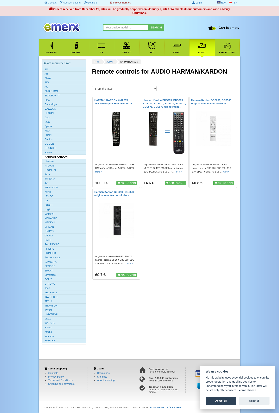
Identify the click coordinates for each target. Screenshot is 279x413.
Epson (48, 126)
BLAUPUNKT (52, 95)
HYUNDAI (50, 169)
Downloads (103, 373)
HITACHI (49, 165)
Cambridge (51, 104)
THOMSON (51, 305)
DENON (49, 113)
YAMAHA (50, 340)
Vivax (48, 318)
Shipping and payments (61, 383)
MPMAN (49, 226)
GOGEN (49, 143)
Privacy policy (56, 376)
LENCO (49, 196)
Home (96, 62)
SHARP (49, 270)
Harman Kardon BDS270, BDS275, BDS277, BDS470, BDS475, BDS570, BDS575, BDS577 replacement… (164, 103)
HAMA (48, 152)
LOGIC (48, 204)
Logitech (49, 213)
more (98, 172)
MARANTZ (51, 218)
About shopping (70, 2)
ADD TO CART (127, 183)
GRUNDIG (50, 148)
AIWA (48, 78)
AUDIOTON (51, 91)
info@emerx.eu (120, 2)
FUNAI (48, 134)
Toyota (48, 309)
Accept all (221, 400)
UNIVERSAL (52, 314)
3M (46, 69)
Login (197, 2)
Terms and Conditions (60, 380)
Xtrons (48, 331)
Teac (47, 288)
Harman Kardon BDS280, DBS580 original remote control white (211, 102)
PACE (48, 240)
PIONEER (50, 253)
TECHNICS (51, 292)
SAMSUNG (51, 261)
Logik (48, 209)
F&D (47, 130)
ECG (47, 121)
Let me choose (247, 390)
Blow (47, 100)
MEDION (50, 222)
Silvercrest (50, 274)
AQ (46, 86)
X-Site (48, 327)
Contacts (53, 373)
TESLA (49, 301)
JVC (47, 183)
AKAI (47, 82)
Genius (49, 139)
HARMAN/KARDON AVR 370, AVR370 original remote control (113, 102)
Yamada (49, 336)
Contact (50, 2)
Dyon (47, 117)
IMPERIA (50, 178)
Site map (102, 376)
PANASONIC (52, 244)
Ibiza (47, 174)
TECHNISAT (52, 296)
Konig (48, 191)
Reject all (254, 400)
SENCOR (50, 266)
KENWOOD (51, 187)
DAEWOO (50, 108)
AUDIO (110, 62)
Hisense (49, 161)
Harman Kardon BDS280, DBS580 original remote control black (114, 194)
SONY (48, 279)
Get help (90, 2)
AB (46, 73)
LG (46, 200)
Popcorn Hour (52, 257)
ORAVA (49, 235)
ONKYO (49, 231)
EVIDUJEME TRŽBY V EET (165, 407)
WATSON (50, 323)
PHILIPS (49, 248)
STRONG (50, 283)
